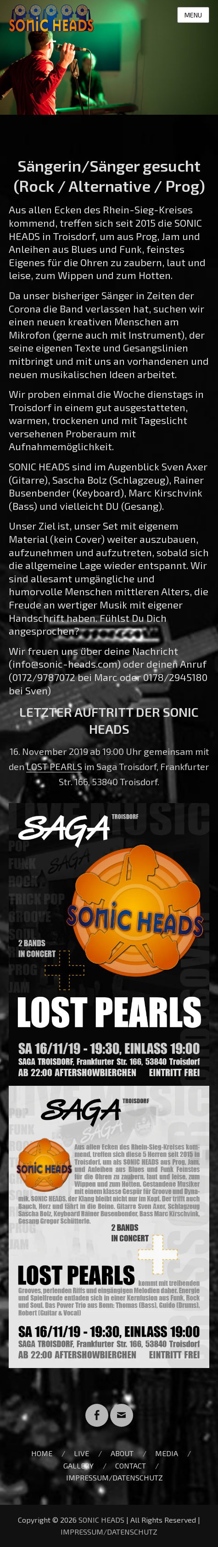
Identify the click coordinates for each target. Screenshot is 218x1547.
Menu (193, 15)
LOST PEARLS (54, 766)
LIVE (81, 1453)
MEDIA (166, 1453)
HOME (41, 1453)
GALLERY (78, 1465)
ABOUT (122, 1453)
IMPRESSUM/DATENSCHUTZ (114, 1477)
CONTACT (130, 1465)
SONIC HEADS (101, 1519)
